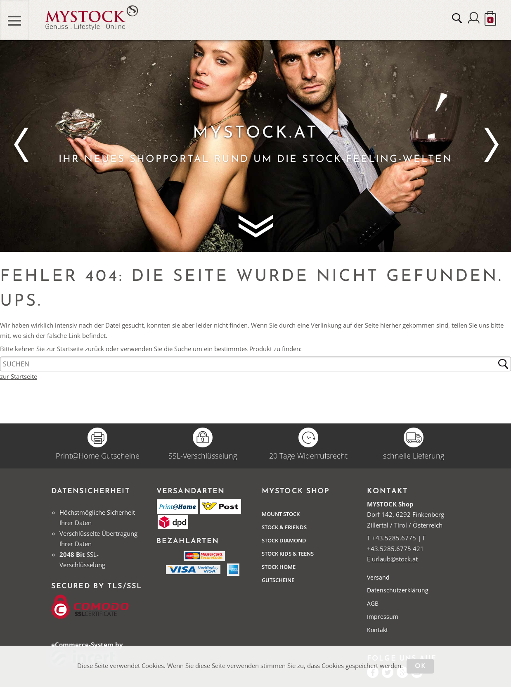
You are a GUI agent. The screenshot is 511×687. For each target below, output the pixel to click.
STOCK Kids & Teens (288, 553)
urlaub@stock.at (395, 559)
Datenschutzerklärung (397, 590)
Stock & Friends (284, 527)
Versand (378, 577)
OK (420, 666)
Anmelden (473, 18)
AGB (373, 603)
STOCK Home (279, 567)
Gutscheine (278, 580)
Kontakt (377, 630)
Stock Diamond (284, 540)
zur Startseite (18, 376)
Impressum (382, 616)
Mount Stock (281, 514)
